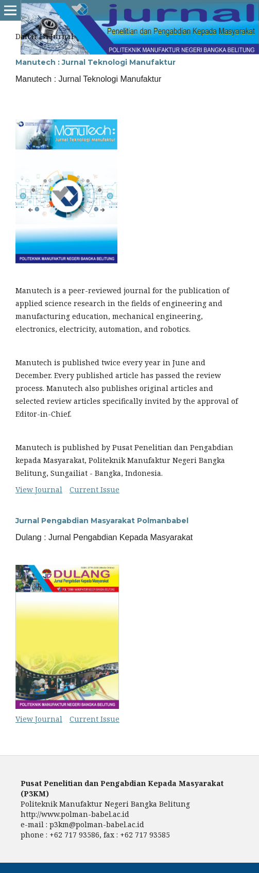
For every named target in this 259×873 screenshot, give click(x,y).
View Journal (38, 489)
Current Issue (94, 489)
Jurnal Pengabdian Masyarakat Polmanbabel (101, 520)
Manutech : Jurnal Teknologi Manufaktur (95, 62)
